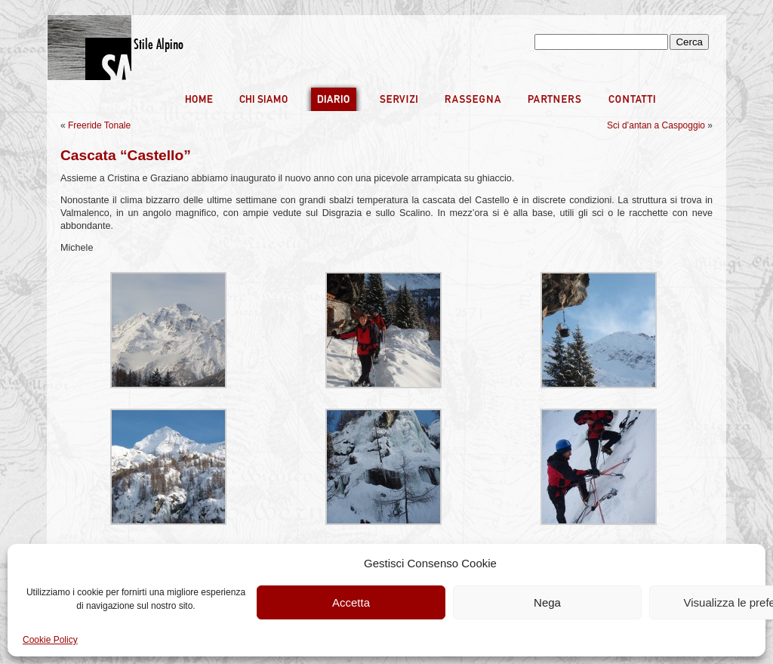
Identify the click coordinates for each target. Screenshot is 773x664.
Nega (547, 602)
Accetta (351, 602)
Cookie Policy (50, 640)
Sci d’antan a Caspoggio (656, 125)
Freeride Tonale (99, 125)
